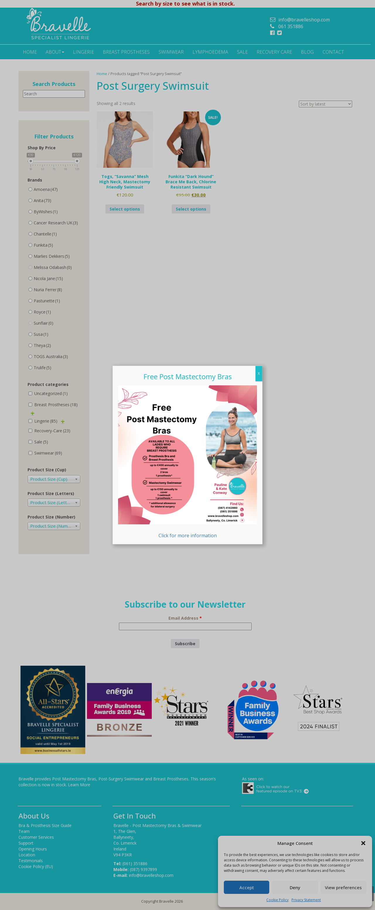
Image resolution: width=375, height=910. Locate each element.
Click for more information (187, 462)
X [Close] (259, 373)
